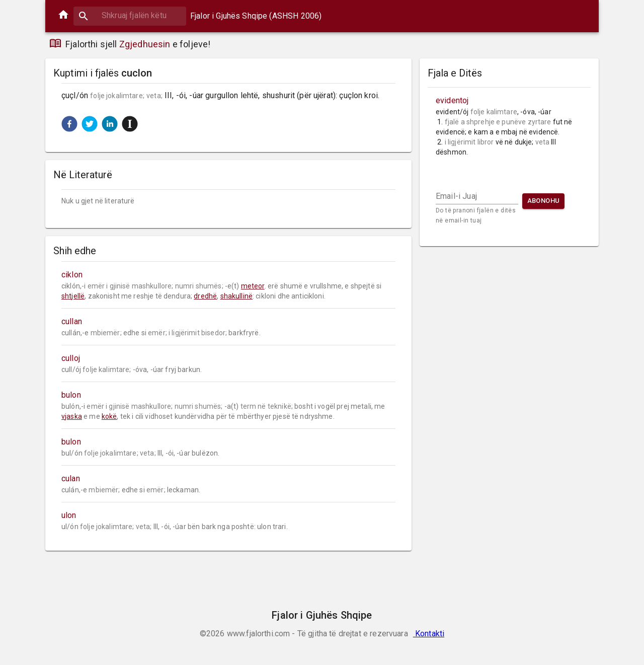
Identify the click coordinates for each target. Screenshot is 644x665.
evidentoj (452, 100)
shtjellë (73, 296)
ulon (68, 515)
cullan (71, 321)
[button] (69, 124)
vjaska (71, 416)
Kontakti (428, 633)
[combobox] (129, 15)
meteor (253, 286)
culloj (70, 358)
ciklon (72, 274)
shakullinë (236, 296)
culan (70, 478)
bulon (71, 395)
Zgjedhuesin (145, 44)
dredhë (205, 296)
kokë (109, 416)
